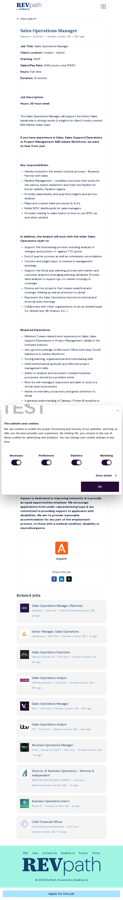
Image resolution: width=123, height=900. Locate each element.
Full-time (51, 610)
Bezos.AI (36, 806)
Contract (38, 36)
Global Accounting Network (48, 826)
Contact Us (49, 853)
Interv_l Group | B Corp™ (46, 749)
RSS (25, 853)
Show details (104, 475)
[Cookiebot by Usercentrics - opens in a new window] (103, 410)
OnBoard (37, 610)
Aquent (24, 36)
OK (100, 486)
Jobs (35, 853)
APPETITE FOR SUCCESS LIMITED (51, 780)
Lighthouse (38, 636)
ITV (33, 729)
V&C (34, 708)
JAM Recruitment (42, 682)
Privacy (83, 853)
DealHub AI (68, 853)
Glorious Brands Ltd (43, 656)
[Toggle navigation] (103, 6)
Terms (96, 853)
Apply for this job (61, 894)
